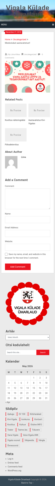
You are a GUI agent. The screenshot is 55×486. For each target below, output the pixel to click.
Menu (4, 24)
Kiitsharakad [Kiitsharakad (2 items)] (35, 414)
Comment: (10, 186)
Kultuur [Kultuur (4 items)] (22, 424)
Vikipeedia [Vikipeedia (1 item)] (29, 440)
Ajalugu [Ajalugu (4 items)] (10, 414)
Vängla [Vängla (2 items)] (42, 440)
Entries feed (13, 463)
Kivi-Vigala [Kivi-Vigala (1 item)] (12, 419)
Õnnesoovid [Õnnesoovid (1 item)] (12, 445)
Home (8, 39)
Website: (9, 241)
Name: (8, 214)
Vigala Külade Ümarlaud (27, 10)
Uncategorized (19, 39)
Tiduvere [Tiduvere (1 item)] (36, 430)
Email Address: (12, 227)
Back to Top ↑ (27, 483)
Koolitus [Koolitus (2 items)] (11, 424)
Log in (10, 459)
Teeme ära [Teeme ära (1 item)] (22, 430)
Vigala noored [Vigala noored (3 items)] (13, 440)
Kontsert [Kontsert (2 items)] (38, 419)
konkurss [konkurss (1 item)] (26, 419)
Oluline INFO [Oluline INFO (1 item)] (36, 424)
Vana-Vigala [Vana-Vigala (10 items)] (12, 435)
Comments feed (15, 466)
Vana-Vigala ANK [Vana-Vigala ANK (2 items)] (30, 435)
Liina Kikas (15, 54)
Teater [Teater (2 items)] (10, 430)
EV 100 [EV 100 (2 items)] (22, 414)
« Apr (8, 402)
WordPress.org (14, 470)
